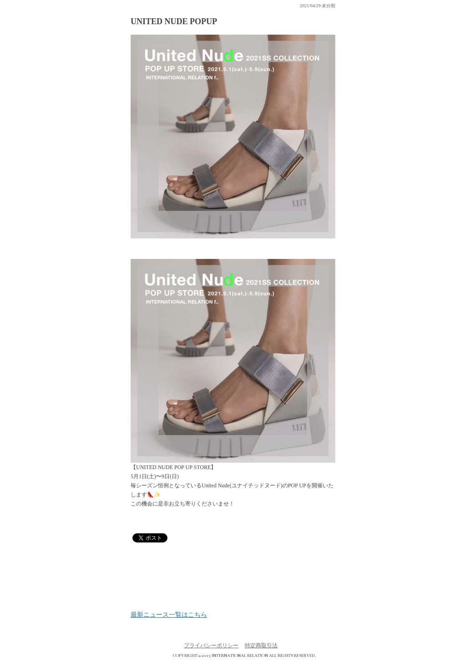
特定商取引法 (261, 645)
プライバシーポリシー (211, 645)
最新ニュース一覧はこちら (169, 615)
